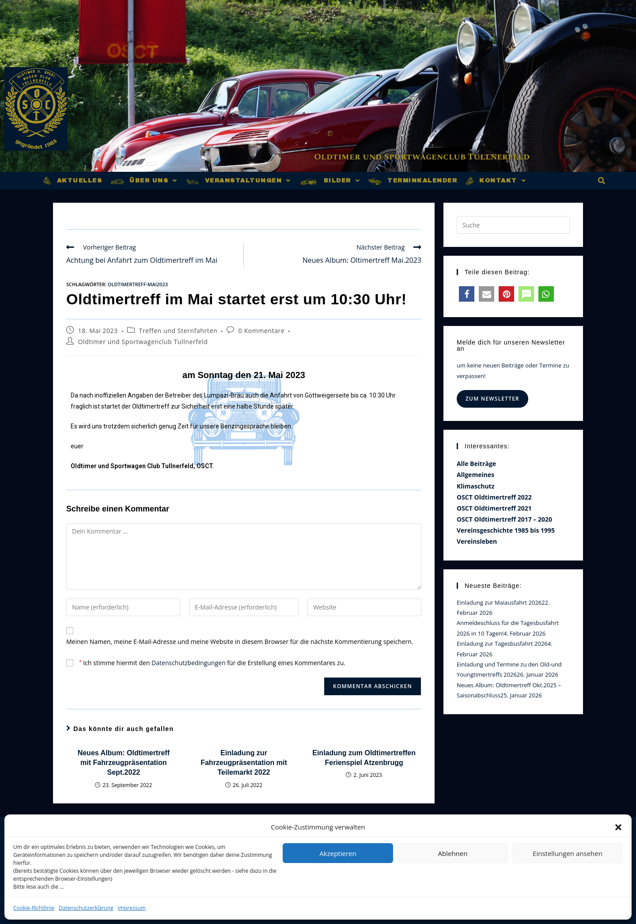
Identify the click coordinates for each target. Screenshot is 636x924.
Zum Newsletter (492, 398)
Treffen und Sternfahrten (178, 330)
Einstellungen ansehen (567, 853)
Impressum (132, 908)
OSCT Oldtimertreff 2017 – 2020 (504, 519)
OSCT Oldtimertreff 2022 (494, 497)
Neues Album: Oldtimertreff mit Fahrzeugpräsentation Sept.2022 (124, 762)
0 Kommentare (261, 330)
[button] (618, 827)
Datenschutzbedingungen (188, 663)
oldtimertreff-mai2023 (138, 284)
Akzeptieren (337, 853)
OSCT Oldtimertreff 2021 (494, 508)
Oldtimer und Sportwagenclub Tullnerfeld (427, 157)
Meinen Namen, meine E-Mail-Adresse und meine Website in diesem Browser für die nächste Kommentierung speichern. (239, 641)
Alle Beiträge (476, 463)
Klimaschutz (476, 486)
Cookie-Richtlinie (33, 908)
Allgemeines (475, 474)
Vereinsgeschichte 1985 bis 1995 (506, 530)
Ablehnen (453, 853)
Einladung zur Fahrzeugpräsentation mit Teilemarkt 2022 (244, 762)
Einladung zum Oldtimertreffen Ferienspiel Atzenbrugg (364, 757)
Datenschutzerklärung (86, 908)
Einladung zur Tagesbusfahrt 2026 (502, 644)
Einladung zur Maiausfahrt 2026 (499, 602)
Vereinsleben (477, 541)
